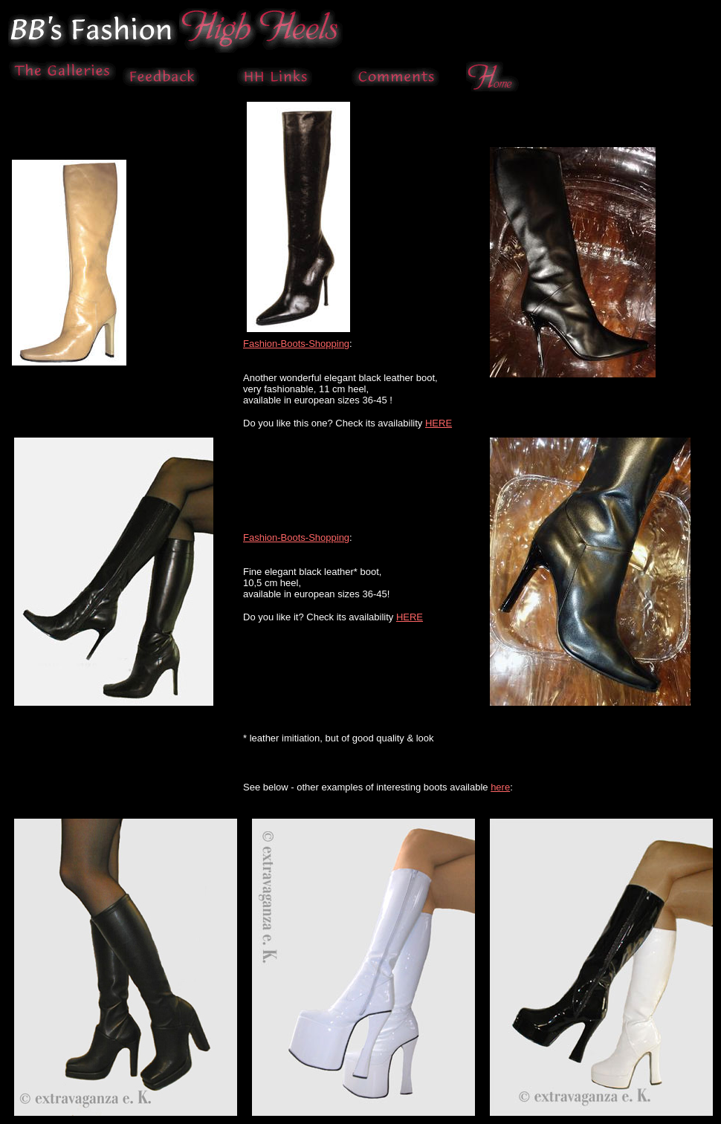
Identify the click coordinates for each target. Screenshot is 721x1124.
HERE (438, 423)
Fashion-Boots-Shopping (296, 343)
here (500, 787)
